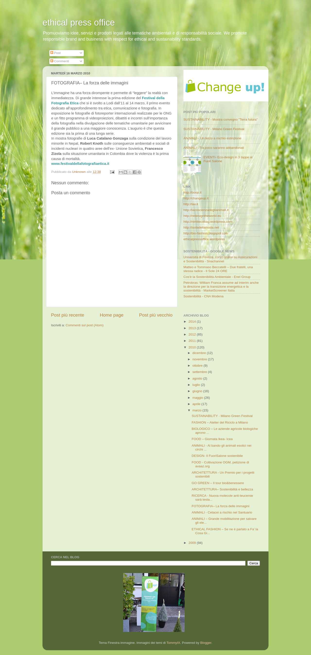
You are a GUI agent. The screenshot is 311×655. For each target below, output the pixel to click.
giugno (197, 391)
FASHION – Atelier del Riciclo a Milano (220, 422)
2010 (193, 347)
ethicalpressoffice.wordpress (204, 239)
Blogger (205, 643)
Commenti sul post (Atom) (85, 325)
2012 (193, 334)
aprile (196, 404)
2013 (193, 328)
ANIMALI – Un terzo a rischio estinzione (212, 138)
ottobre (198, 365)
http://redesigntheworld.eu (202, 216)
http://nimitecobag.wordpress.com (208, 221)
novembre (200, 359)
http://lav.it (190, 204)
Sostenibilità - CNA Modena (203, 296)
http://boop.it (192, 192)
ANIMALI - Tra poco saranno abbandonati (213, 148)
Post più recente (67, 315)
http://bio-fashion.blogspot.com (205, 233)
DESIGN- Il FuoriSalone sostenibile (217, 456)
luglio (196, 385)
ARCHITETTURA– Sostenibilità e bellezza (222, 489)
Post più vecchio (156, 315)
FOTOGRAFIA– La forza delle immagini (221, 506)
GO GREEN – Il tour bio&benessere (218, 483)
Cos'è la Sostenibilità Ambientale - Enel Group (217, 277)
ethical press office (79, 22)
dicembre (199, 353)
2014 (193, 321)
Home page (112, 315)
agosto (197, 378)
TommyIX (173, 643)
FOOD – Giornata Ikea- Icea (212, 439)
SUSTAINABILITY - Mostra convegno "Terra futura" (220, 119)
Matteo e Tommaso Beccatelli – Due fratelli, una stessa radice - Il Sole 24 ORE (218, 269)
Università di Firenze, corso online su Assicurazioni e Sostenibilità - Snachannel (220, 259)
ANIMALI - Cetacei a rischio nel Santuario (222, 512)
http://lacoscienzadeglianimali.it (206, 210)
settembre (200, 372)
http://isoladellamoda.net (201, 227)
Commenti (59, 61)
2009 (193, 543)
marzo (197, 410)
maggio (198, 397)
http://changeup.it (196, 198)
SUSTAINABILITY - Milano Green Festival (213, 129)
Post (55, 53)
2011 (193, 341)
